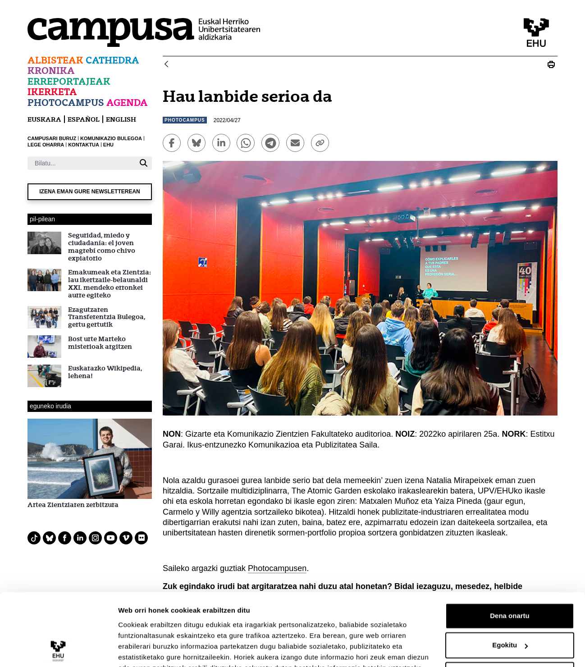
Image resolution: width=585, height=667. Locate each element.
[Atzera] (166, 65)
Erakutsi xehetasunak (153, 649)
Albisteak (55, 60)
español (84, 119)
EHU (108, 144)
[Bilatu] (81, 163)
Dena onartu (510, 572)
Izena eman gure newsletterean (89, 191)
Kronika (51, 70)
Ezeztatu (510, 631)
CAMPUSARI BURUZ (51, 138)
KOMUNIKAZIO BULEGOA (111, 138)
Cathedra (112, 60)
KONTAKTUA (83, 144)
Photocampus (65, 102)
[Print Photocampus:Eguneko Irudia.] (551, 64)
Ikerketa (52, 91)
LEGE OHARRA (45, 144)
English (121, 119)
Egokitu (510, 601)
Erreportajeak (68, 81)
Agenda (127, 102)
